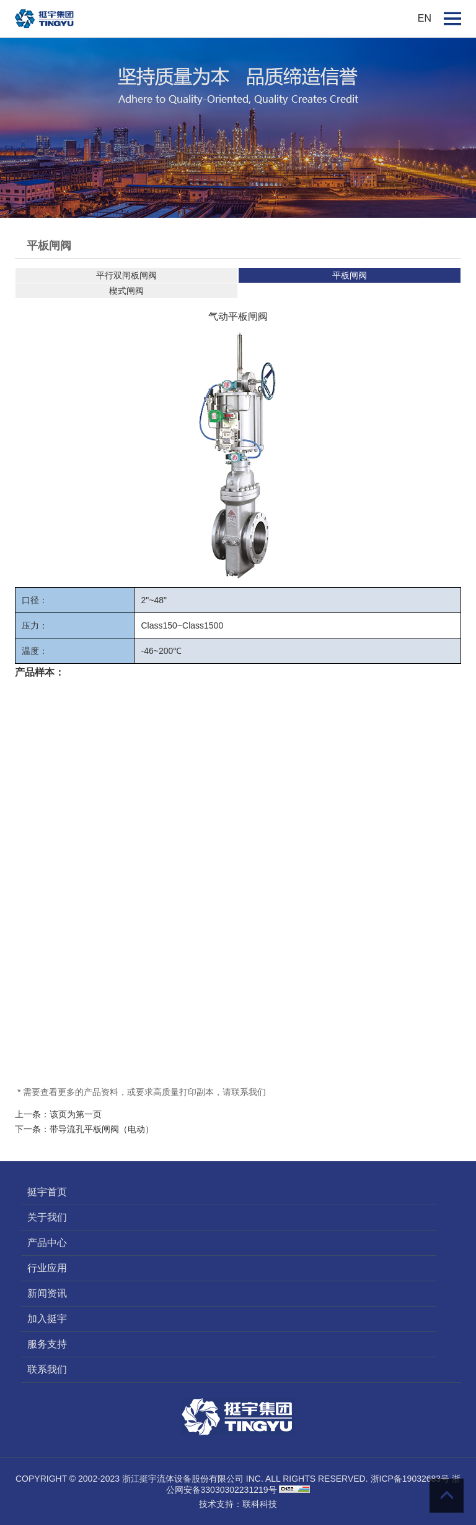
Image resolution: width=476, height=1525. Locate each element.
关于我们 (47, 1217)
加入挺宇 (47, 1318)
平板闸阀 (349, 275)
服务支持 (47, 1344)
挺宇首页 (47, 1192)
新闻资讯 (47, 1293)
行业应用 (47, 1268)
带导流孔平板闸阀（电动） (102, 1129)
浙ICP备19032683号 (410, 1479)
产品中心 (47, 1242)
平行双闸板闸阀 (126, 275)
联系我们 (47, 1369)
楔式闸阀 (126, 291)
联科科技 (259, 1504)
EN (424, 18)
